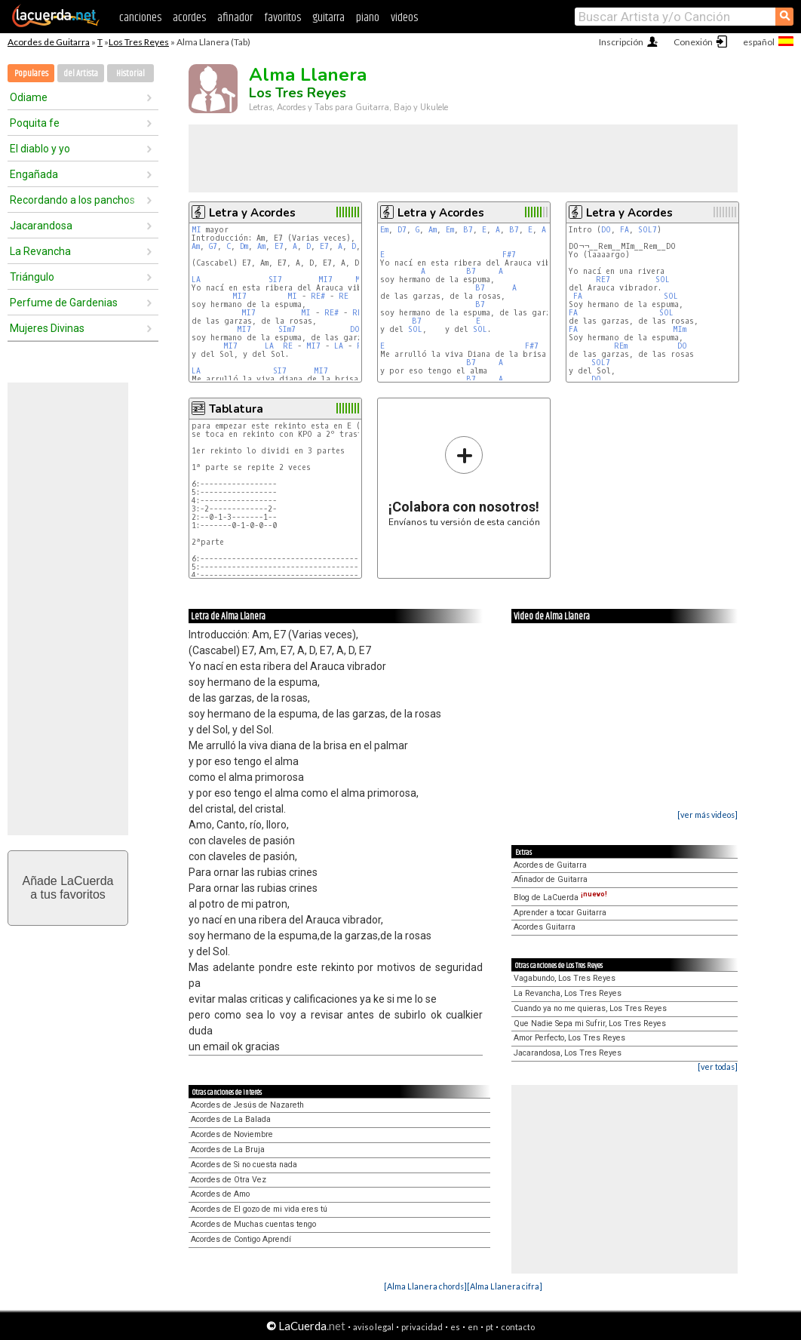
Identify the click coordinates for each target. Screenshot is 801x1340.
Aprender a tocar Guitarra (560, 912)
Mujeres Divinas (47, 328)
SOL (415, 329)
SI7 (275, 279)
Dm (244, 246)
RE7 (603, 279)
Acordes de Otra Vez (228, 1180)
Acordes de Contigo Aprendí (241, 1239)
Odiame (29, 97)
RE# (318, 296)
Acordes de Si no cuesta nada (244, 1164)
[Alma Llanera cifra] (504, 1286)
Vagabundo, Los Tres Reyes (564, 978)
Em (384, 230)
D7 (402, 230)
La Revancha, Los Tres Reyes (567, 993)
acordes (189, 17)
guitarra (328, 17)
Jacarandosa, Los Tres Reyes (567, 1053)
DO (606, 230)
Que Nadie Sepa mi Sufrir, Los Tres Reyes (590, 1023)
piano (367, 17)
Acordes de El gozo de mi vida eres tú (259, 1209)
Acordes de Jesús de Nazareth (247, 1105)
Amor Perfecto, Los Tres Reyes (569, 1038)
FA (624, 230)
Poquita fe (35, 123)
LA (196, 279)
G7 (213, 246)
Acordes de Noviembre (232, 1134)
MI (196, 230)
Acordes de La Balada (231, 1119)
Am (196, 246)
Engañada (34, 174)
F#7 (509, 255)
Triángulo (32, 277)
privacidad (422, 1327)
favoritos (282, 17)
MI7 (325, 279)
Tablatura (236, 408)
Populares (31, 73)
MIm (679, 329)
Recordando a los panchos (72, 200)
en (473, 1327)
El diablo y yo (40, 149)
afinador (235, 17)
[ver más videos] (707, 814)
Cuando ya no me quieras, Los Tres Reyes (590, 1008)
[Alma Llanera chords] (425, 1286)
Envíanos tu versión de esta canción (464, 481)
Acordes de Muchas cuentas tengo (253, 1224)
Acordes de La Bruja (228, 1149)
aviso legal (373, 1327)
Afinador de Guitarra (551, 879)
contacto (518, 1327)
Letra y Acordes (252, 212)
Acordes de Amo (220, 1194)
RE (343, 296)
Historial (130, 73)
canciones (140, 17)
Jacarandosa (41, 226)
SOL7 (647, 230)
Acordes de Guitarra (49, 42)
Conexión (693, 42)
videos (404, 17)
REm (621, 346)
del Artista (80, 73)
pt (489, 1327)
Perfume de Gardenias (64, 303)
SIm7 (287, 329)
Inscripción (621, 42)
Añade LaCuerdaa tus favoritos (68, 887)
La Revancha (40, 251)
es (455, 1327)
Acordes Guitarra (544, 927)
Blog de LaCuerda (560, 897)
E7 (279, 246)
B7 (468, 230)
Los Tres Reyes (139, 42)
